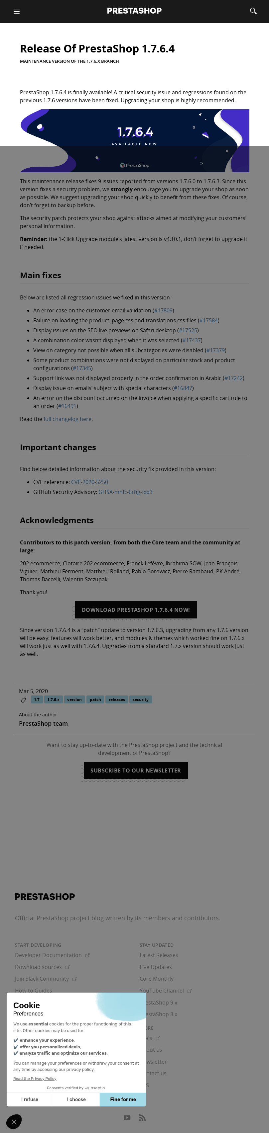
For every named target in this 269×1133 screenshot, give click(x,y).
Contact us (153, 1073)
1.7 (37, 699)
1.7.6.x (53, 699)
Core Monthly (157, 978)
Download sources (42, 967)
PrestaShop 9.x (158, 1002)
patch (95, 699)
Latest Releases (159, 955)
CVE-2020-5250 (89, 482)
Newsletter (153, 1061)
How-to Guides (33, 990)
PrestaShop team (43, 723)
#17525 (188, 330)
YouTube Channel (166, 990)
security (141, 699)
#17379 (215, 350)
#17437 (192, 340)
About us (151, 1049)
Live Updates (156, 967)
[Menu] (16, 11)
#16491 (67, 406)
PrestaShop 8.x (158, 1014)
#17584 (209, 320)
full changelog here (67, 419)
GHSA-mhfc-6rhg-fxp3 (125, 492)
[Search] (253, 11)
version (74, 699)
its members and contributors (177, 918)
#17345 (82, 368)
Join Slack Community (46, 978)
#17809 (163, 310)
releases (117, 699)
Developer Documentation (52, 955)
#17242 (233, 378)
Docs (150, 1038)
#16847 (183, 388)
